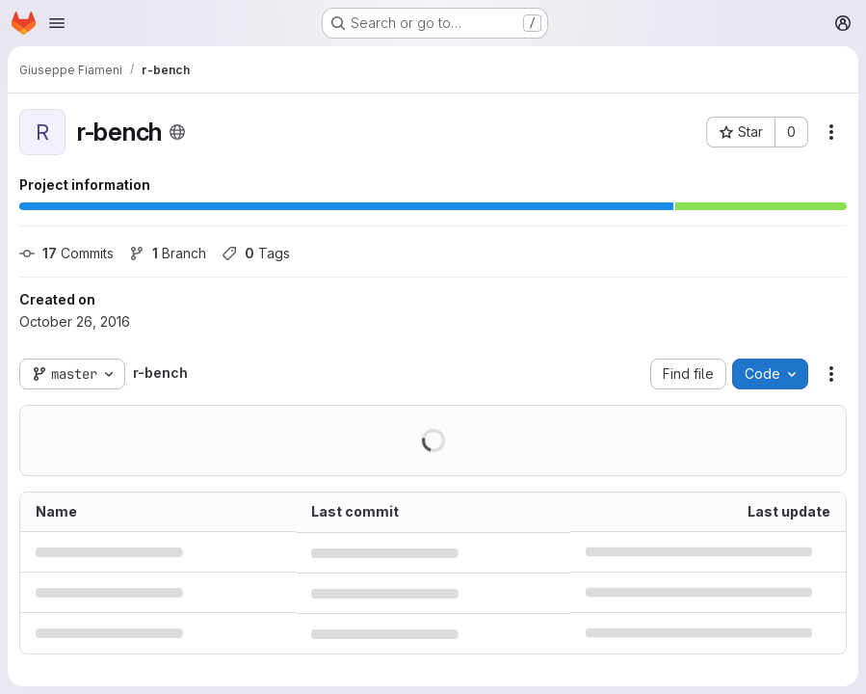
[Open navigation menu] (56, 23)
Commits (66, 253)
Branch (167, 253)
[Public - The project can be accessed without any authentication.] (177, 132)
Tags (256, 253)
